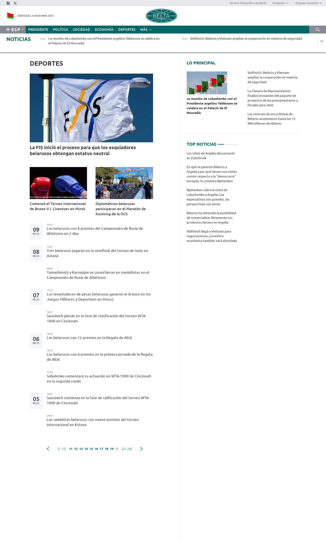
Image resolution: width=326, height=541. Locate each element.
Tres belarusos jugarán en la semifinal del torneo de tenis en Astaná (97, 253)
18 (106, 449)
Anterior (48, 449)
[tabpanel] (212, 199)
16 (96, 449)
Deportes (127, 29)
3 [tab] (234, 142)
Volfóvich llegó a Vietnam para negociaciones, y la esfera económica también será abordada (212, 236)
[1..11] (62, 449)
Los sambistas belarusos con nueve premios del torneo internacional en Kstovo (93, 422)
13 (81, 449)
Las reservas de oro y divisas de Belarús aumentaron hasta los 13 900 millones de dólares (271, 118)
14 (86, 449)
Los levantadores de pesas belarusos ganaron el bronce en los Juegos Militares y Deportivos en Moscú (99, 296)
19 (112, 449)
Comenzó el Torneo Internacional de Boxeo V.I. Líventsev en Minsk (58, 206)
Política (60, 29)
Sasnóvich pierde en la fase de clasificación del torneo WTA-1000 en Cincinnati (96, 318)
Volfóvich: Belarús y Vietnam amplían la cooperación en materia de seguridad (273, 77)
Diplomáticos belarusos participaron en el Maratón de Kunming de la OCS (121, 209)
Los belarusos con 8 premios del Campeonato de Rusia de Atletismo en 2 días (95, 231)
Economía (104, 29)
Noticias (18, 39)
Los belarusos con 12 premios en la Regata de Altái (90, 338)
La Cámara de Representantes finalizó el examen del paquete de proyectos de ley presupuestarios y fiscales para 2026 (273, 98)
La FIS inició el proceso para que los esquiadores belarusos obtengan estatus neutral (83, 150)
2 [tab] (228, 142)
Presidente (38, 29)
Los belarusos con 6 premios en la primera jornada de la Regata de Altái (100, 356)
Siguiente (141, 449)
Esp (16, 29)
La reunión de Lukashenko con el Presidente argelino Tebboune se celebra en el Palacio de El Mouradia (212, 106)
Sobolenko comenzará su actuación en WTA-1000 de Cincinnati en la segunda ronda (99, 378)
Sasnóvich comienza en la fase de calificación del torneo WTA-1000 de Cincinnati (98, 400)
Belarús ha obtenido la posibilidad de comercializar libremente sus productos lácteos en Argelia (211, 217)
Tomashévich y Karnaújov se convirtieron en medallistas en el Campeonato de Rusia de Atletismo (98, 274)
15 (91, 449)
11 (70, 449)
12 (76, 449)
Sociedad (81, 29)
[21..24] (127, 449)
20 (117, 449)
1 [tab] (221, 142)
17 (101, 449)
